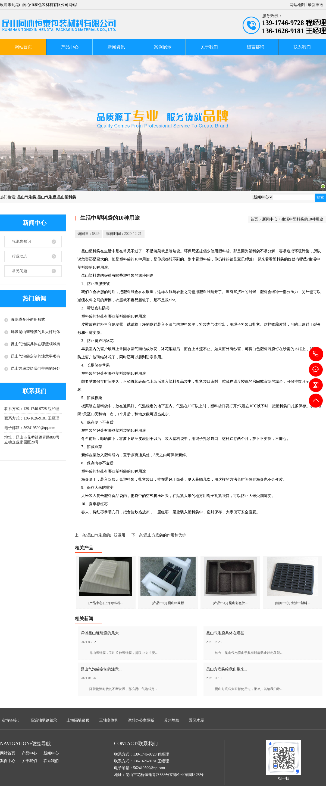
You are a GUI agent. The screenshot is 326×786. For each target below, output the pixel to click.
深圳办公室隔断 (141, 720)
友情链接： (11, 720)
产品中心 (70, 47)
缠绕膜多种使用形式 (28, 320)
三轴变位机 (108, 720)
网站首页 (23, 47)
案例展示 (162, 47)
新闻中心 (51, 753)
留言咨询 (255, 47)
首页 (254, 219)
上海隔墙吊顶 (78, 720)
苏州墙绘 (171, 720)
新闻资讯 (116, 47)
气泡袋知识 (21, 242)
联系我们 (302, 47)
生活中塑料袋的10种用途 (302, 219)
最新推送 (315, 5)
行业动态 (19, 256)
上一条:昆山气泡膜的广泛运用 (100, 535)
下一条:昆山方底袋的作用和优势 (158, 535)
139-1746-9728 (316, 354)
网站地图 (297, 5)
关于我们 (209, 47)
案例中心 (7, 761)
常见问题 (19, 271)
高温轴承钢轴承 (43, 720)
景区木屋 (196, 720)
